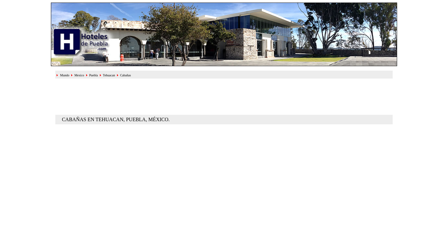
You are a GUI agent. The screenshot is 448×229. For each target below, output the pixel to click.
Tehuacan (109, 75)
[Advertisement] (224, 96)
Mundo (64, 75)
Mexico (79, 75)
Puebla (93, 75)
